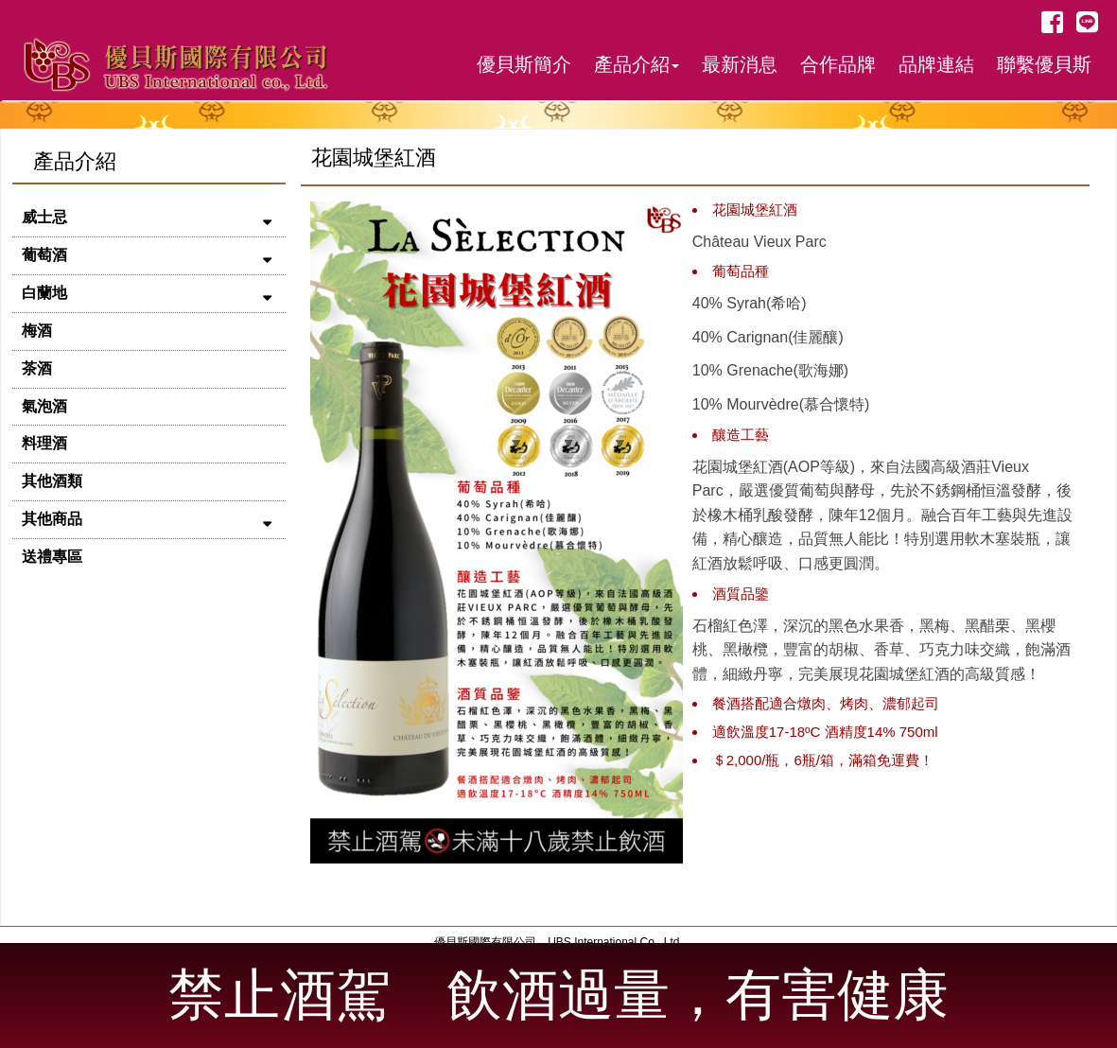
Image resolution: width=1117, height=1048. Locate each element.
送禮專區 (52, 557)
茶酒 (37, 368)
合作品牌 (838, 64)
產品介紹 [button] (636, 64)
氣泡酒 (44, 406)
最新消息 (739, 64)
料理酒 (44, 443)
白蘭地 (44, 293)
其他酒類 (52, 481)
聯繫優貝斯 (1044, 64)
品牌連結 (936, 64)
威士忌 (44, 217)
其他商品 (52, 519)
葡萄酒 (44, 255)
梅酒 (37, 331)
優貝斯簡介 (524, 64)
